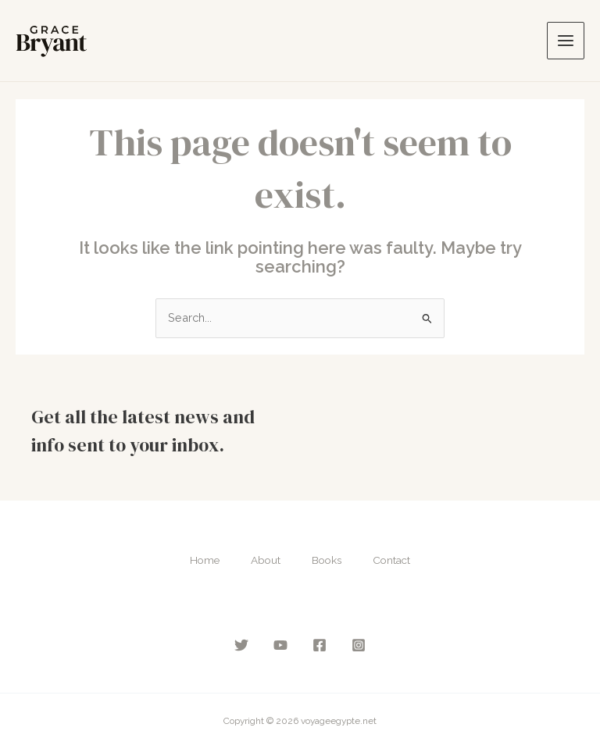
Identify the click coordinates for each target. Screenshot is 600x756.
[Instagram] (359, 645)
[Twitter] (241, 645)
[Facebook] (319, 645)
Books (326, 560)
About (265, 560)
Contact (391, 560)
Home (205, 560)
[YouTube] (280, 645)
